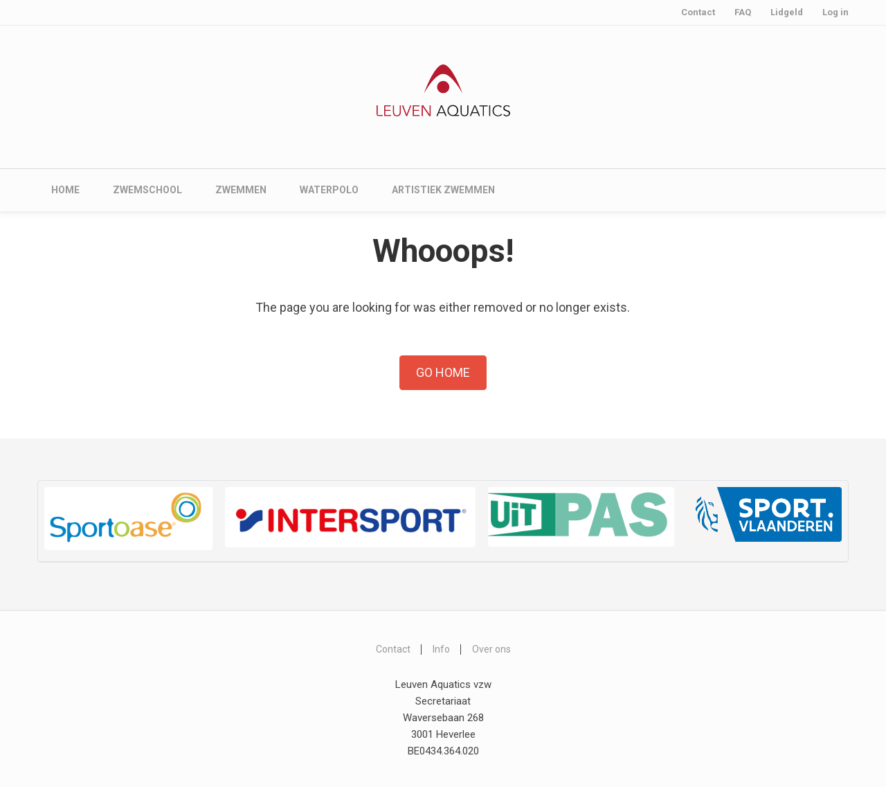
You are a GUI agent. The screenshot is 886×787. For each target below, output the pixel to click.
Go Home (443, 372)
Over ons (491, 649)
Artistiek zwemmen (443, 189)
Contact (698, 12)
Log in (835, 12)
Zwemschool (147, 189)
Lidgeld (786, 12)
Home (65, 189)
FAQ (742, 12)
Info (441, 649)
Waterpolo (329, 189)
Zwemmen (240, 189)
